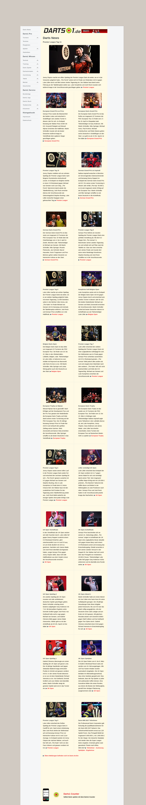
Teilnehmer (90, 748)
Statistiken (26, 52)
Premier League (88, 87)
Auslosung (100, 748)
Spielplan (81, 750)
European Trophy (59, 438)
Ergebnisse (90, 750)
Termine (25, 41)
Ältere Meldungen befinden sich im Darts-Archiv (61, 756)
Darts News (27, 29)
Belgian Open (93, 314)
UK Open (99, 495)
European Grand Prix (52, 141)
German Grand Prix (87, 198)
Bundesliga (26, 94)
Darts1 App (26, 97)
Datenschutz (27, 120)
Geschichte (27, 86)
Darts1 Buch (27, 101)
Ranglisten (26, 45)
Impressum (26, 116)
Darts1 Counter (71, 794)
